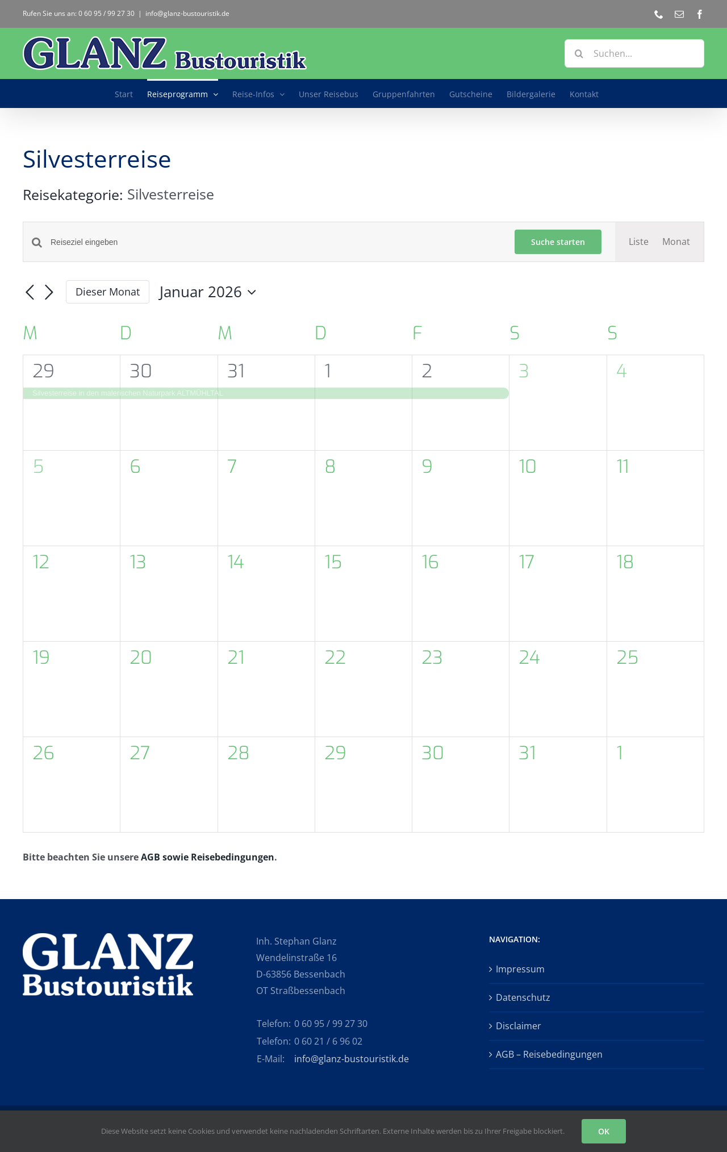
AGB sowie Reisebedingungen (207, 857)
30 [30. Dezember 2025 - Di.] (140, 371)
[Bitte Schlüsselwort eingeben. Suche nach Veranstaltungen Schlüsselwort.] (276, 242)
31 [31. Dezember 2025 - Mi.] (235, 371)
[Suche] (579, 53)
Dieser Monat (108, 291)
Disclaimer (518, 1026)
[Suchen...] (634, 53)
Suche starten (558, 241)
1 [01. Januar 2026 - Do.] (327, 371)
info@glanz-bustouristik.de (187, 13)
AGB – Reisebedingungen (549, 1054)
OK (603, 1131)
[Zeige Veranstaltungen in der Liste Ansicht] (639, 241)
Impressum (520, 969)
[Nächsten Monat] (49, 293)
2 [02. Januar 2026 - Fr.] (426, 371)
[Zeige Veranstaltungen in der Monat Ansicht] (676, 241)
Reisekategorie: (75, 194)
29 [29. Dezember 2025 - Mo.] (43, 371)
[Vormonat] (29, 293)
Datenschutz (523, 997)
